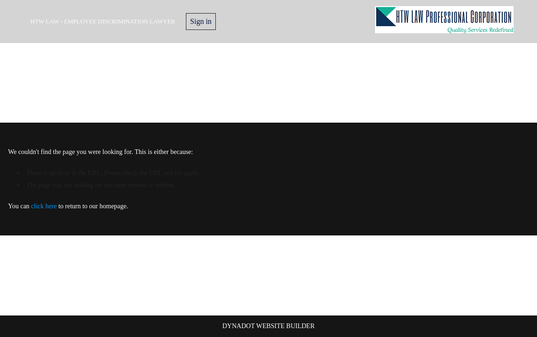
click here (44, 206)
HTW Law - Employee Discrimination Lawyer (102, 21)
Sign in (201, 21)
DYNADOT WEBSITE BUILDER (268, 326)
